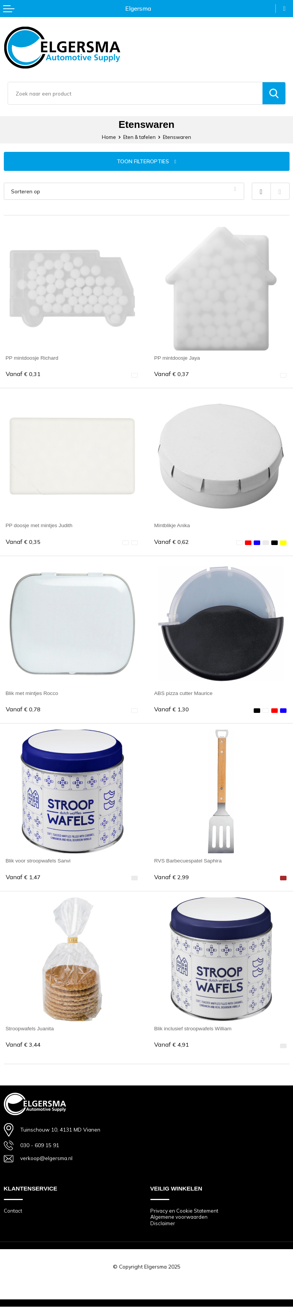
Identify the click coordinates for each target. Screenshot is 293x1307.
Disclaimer (162, 1223)
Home (109, 137)
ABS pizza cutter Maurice (183, 693)
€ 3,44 (23, 1044)
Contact (13, 1211)
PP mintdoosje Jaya (177, 358)
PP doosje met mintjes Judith (40, 525)
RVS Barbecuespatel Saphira (188, 861)
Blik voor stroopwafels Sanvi (39, 861)
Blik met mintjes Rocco (32, 693)
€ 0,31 (23, 374)
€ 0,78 (23, 709)
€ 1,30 (171, 709)
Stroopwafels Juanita (30, 1028)
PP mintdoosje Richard (32, 358)
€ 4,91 (171, 1044)
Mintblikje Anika (172, 525)
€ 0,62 (171, 541)
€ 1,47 (23, 877)
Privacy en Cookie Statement (184, 1211)
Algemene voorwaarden (179, 1217)
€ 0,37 (171, 374)
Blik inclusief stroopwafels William (193, 1028)
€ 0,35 (23, 541)
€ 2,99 (171, 877)
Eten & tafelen (139, 137)
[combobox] (135, 93)
